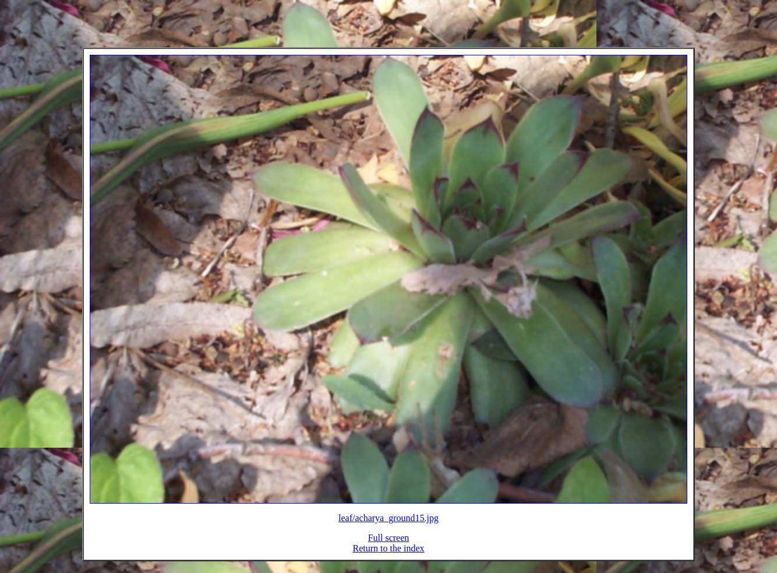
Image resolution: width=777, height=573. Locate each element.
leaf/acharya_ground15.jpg (388, 525)
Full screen (388, 545)
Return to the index (388, 555)
